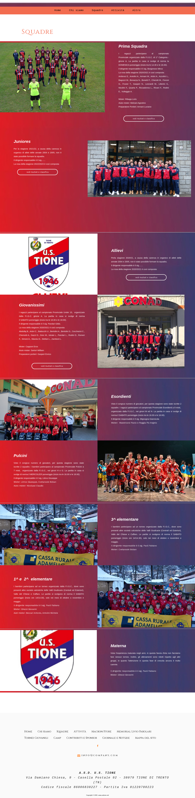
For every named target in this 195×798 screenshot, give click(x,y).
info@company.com (100, 755)
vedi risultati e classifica (144, 118)
